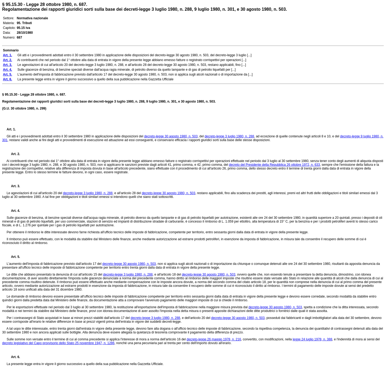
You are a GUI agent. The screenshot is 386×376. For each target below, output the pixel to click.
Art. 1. (11, 129)
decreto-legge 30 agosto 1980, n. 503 (171, 136)
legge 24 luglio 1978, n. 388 (312, 339)
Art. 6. (13, 357)
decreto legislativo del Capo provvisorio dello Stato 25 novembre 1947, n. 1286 (58, 343)
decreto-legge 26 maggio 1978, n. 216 (214, 339)
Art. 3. (13, 186)
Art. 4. (13, 211)
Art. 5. (13, 257)
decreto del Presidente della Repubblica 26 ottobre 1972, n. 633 (274, 165)
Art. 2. (13, 154)
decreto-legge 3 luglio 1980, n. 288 (229, 136)
